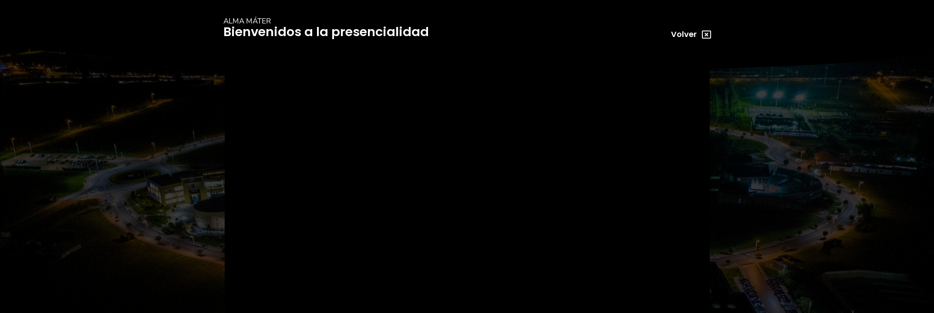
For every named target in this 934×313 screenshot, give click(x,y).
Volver (683, 34)
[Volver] (706, 34)
